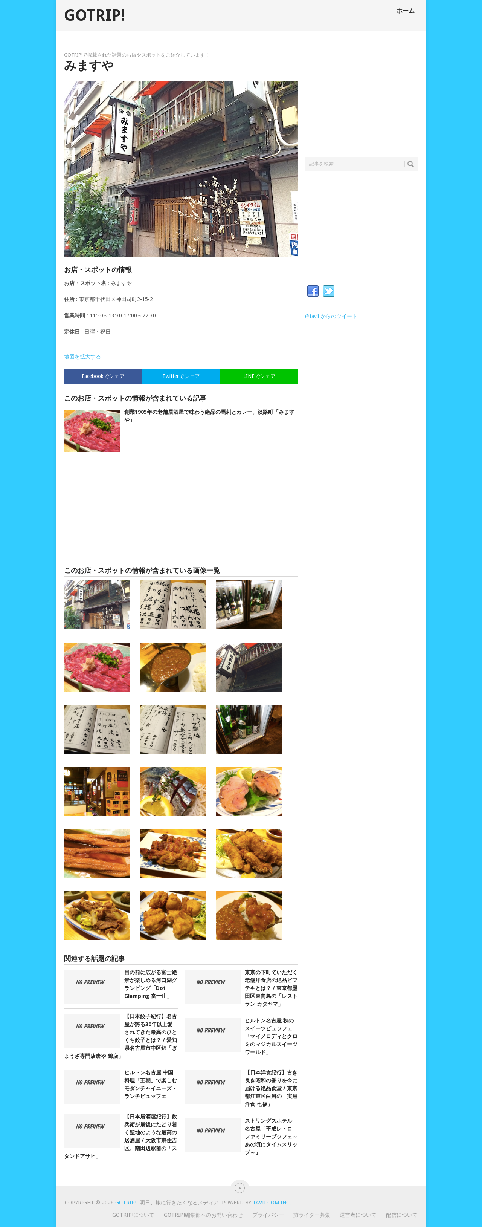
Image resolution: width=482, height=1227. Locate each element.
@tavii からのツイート (331, 316)
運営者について (358, 1215)
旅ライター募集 (311, 1215)
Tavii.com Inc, (272, 1202)
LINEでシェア (259, 376)
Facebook (313, 291)
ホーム (406, 10)
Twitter (329, 291)
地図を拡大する (82, 356)
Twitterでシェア (181, 376)
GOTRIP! (94, 15)
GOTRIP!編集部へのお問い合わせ (203, 1215)
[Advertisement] (181, 512)
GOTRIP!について (133, 1215)
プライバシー (268, 1215)
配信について (402, 1215)
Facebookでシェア (103, 376)
